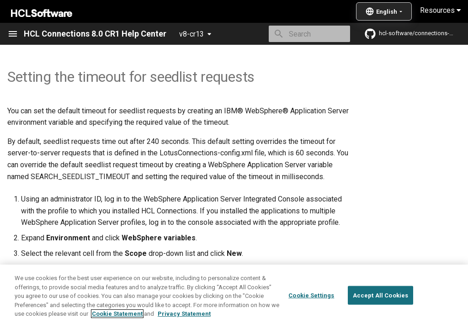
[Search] (296, 34)
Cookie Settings (311, 295)
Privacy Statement (184, 313)
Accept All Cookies (380, 295)
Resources (440, 10)
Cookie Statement (117, 313)
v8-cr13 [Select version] (191, 34)
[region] (234, 297)
